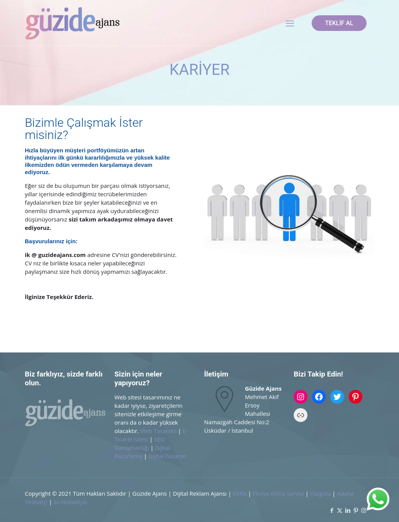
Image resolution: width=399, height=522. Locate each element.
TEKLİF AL (339, 23)
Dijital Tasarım (167, 456)
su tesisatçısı (70, 502)
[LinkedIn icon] (348, 510)
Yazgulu (320, 493)
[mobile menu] (289, 22)
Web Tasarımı (158, 431)
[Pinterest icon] (356, 510)
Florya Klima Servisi (279, 493)
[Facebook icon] (332, 510)
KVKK (240, 493)
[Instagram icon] (364, 510)
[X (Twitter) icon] (340, 510)
